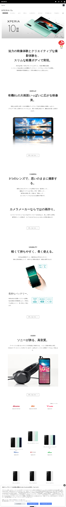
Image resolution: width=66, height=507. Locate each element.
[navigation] (64, 5)
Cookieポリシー (16, 499)
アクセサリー (56, 13)
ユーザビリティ (32, 13)
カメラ (19, 13)
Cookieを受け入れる (46, 503)
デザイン (25, 13)
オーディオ (40, 13)
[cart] (58, 1)
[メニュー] (64, 1)
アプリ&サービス (48, 13)
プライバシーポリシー (19, 501)
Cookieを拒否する (33, 503)
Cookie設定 (18, 503)
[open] (61, 1)
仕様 (63, 13)
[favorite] (55, 1)
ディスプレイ (12, 13)
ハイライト (5, 13)
